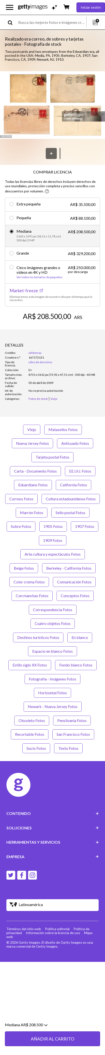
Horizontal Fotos (52, 692)
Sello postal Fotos (70, 512)
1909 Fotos (52, 540)
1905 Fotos (53, 526)
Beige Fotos (24, 568)
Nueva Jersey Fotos (32, 443)
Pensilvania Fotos (72, 720)
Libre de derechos (40, 362)
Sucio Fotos (36, 748)
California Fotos (73, 484)
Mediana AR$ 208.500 (26, 1041)
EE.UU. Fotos (80, 471)
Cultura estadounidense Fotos (71, 498)
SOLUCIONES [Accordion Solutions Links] (52, 827)
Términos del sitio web (23, 929)
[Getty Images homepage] (32, 7)
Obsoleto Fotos (31, 720)
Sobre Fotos (21, 526)
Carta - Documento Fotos (35, 471)
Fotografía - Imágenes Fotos (52, 679)
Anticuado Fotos (75, 443)
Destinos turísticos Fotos (38, 637)
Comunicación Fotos (74, 581)
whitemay (35, 353)
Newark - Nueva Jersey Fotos (52, 706)
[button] (52, 105)
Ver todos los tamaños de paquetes (39, 277)
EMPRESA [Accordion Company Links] (52, 856)
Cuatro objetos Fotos (53, 623)
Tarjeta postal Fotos (52, 457)
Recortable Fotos (29, 734)
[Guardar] (51, 153)
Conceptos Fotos (75, 595)
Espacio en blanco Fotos (52, 651)
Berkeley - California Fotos (68, 568)
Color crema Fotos (29, 581)
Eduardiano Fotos (33, 484)
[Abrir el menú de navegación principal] (9, 7)
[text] (51, 22)
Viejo (31, 429)
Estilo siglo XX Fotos (30, 665)
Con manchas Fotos (32, 595)
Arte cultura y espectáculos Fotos (53, 554)
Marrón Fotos (31, 512)
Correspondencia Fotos (52, 609)
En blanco (80, 637)
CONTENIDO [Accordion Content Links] (52, 813)
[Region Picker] (52, 905)
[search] (12, 22)
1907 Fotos (84, 526)
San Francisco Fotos (73, 734)
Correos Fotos (21, 498)
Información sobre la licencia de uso (53, 933)
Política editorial (57, 929)
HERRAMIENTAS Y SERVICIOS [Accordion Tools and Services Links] (52, 842)
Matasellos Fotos (63, 429)
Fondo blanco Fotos (75, 665)
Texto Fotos (68, 748)
